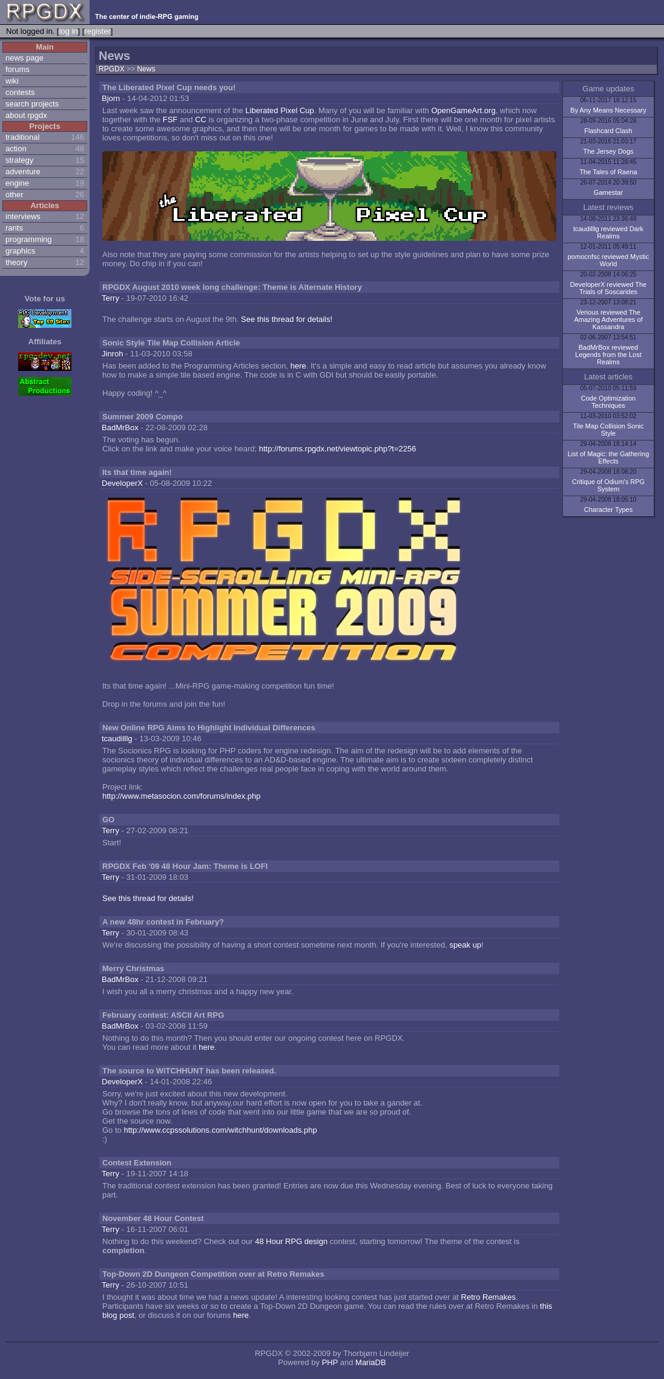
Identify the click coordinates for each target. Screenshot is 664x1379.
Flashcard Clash (608, 130)
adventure (23, 171)
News (146, 69)
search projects (32, 103)
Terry (110, 298)
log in (68, 31)
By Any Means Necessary (608, 110)
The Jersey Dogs (608, 151)
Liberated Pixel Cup (279, 110)
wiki (12, 80)
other (14, 194)
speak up (465, 944)
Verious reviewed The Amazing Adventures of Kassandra (608, 319)
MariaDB (370, 1362)
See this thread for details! (286, 319)
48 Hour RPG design (291, 1241)
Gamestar (608, 192)
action (16, 148)
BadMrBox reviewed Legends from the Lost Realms (608, 354)
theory (16, 262)
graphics (20, 250)
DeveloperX (122, 483)
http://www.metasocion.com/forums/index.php (181, 796)
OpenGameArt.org (463, 110)
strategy (19, 160)
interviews (23, 216)
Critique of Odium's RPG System (608, 485)
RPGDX (112, 69)
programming (28, 239)
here (298, 365)
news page (24, 57)
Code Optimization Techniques (608, 402)
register (97, 31)
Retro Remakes (488, 1297)
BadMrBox (120, 427)
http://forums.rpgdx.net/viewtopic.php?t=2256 (337, 448)
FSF (170, 119)
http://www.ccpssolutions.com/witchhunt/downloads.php (220, 1130)
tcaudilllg (117, 738)
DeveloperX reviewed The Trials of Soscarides (608, 288)
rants (14, 227)
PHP (330, 1362)
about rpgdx (26, 115)
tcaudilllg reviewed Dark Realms (608, 232)
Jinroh (112, 353)
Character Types (608, 509)
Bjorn (111, 98)
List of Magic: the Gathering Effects (608, 457)
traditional (22, 137)
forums (17, 69)
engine (17, 183)
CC (200, 119)
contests (20, 92)
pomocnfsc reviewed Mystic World (608, 260)
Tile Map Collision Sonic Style (608, 429)
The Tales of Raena (608, 171)
